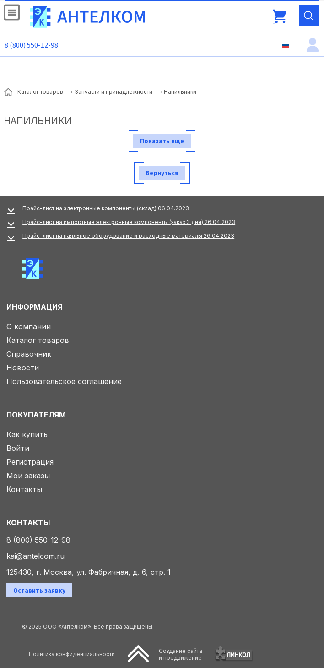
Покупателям (36, 414)
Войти (17, 448)
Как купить (27, 434)
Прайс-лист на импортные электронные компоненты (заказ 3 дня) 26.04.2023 (128, 222)
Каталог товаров (37, 340)
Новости (22, 367)
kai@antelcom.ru (35, 556)
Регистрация (30, 461)
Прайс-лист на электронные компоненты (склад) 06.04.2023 (105, 208)
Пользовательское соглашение (64, 381)
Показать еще (162, 141)
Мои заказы (28, 475)
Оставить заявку (39, 590)
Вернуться (162, 173)
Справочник (28, 353)
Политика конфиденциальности (72, 654)
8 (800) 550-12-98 (31, 44)
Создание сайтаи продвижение (180, 654)
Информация (34, 306)
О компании (28, 326)
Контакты (24, 489)
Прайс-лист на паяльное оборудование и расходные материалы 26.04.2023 (128, 235)
